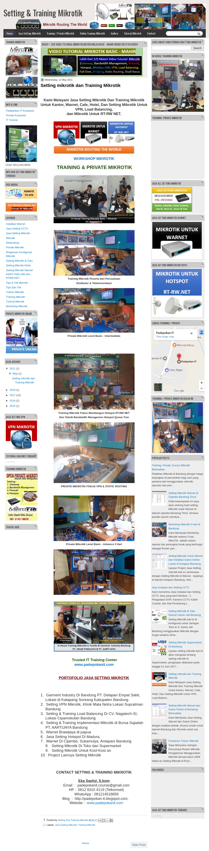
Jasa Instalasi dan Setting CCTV (170, 587)
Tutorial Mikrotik (132, 33)
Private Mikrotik (15, 247)
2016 (12, 400)
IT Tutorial (12, 120)
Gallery (114, 33)
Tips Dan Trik (13, 287)
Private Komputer (16, 115)
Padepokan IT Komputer (20, 110)
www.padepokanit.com (94, 665)
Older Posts (139, 844)
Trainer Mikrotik (15, 292)
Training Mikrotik (86, 825)
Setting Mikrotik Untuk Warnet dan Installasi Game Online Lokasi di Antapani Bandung (186, 559)
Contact (151, 33)
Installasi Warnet (15, 223)
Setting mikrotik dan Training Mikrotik (81, 85)
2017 (12, 395)
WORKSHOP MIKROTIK (94, 159)
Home (9, 33)
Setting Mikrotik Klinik (18, 265)
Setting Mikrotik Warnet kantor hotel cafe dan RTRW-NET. (19, 274)
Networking (12, 242)
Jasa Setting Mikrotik (29, 33)
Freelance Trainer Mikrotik (184, 740)
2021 (12, 368)
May (15, 373)
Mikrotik (10, 238)
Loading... (157, 815)
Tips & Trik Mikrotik (17, 282)
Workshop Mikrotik (17, 306)
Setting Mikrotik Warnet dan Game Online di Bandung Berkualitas (184, 709)
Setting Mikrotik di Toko (19, 260)
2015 (12, 405)
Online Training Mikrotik (92, 33)
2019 (12, 389)
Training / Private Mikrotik (60, 33)
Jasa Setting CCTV (17, 228)
